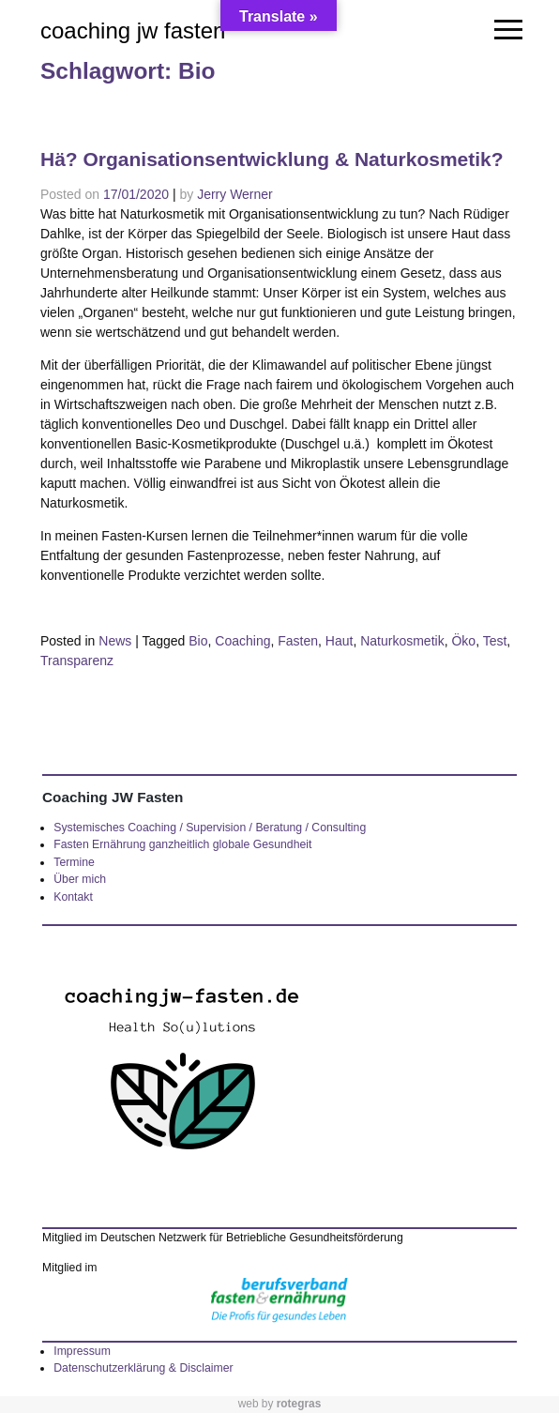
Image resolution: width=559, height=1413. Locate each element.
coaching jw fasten (132, 30)
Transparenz (76, 660)
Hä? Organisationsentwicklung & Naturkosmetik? (272, 159)
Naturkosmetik (402, 640)
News (114, 640)
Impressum (82, 1351)
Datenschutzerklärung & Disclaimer (143, 1368)
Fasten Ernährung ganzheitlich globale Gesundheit (182, 844)
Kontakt (73, 897)
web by (280, 1403)
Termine (74, 862)
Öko (463, 640)
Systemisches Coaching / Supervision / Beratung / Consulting (209, 827)
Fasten (298, 640)
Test (495, 640)
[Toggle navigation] (506, 30)
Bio (198, 640)
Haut (339, 640)
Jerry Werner (235, 194)
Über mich (79, 879)
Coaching (242, 640)
